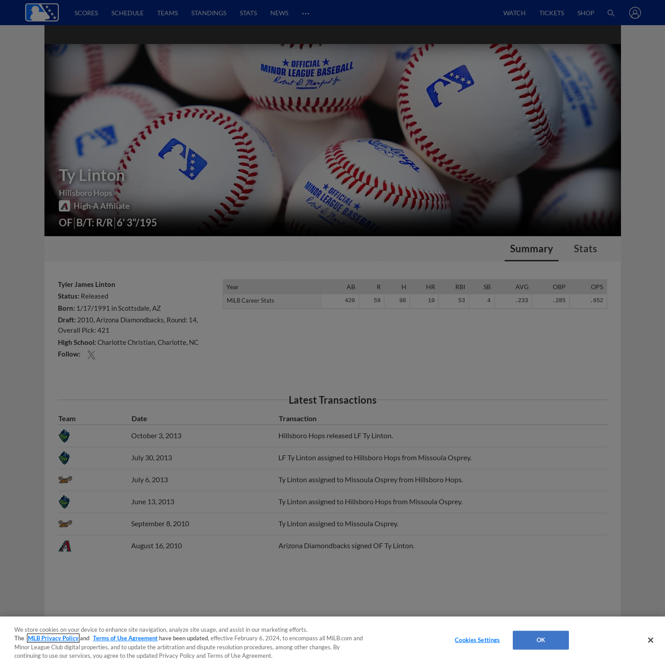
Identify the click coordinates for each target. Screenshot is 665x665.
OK (541, 639)
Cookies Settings (477, 639)
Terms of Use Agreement (125, 638)
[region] (332, 641)
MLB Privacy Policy (53, 638)
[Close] (651, 640)
